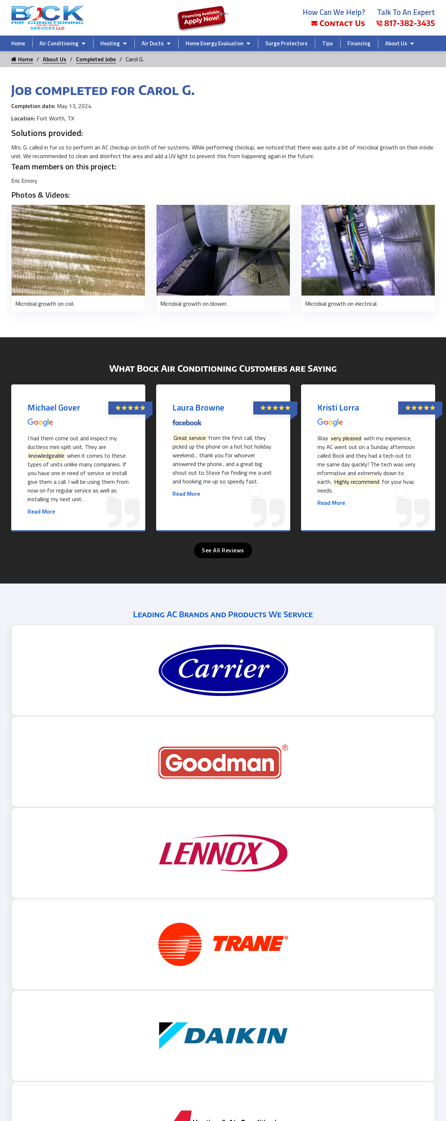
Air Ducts (153, 43)
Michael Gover (54, 407)
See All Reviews (223, 550)
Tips (327, 43)
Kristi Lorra (338, 407)
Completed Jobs (96, 59)
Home (18, 43)
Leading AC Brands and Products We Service (223, 614)
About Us (396, 43)
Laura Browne (198, 407)
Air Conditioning (59, 43)
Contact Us (338, 23)
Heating (110, 43)
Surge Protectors (286, 43)
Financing (359, 43)
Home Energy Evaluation (214, 43)
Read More (41, 511)
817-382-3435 (405, 23)
